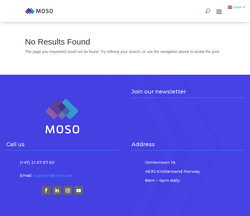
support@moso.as (52, 175)
